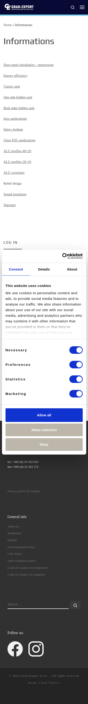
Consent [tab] (16, 269)
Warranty (10, 205)
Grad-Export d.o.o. (34, 675)
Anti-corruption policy (22, 560)
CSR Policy (15, 554)
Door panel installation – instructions (29, 65)
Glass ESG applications (19, 140)
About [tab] (72, 269)
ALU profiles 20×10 (17, 162)
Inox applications (15, 118)
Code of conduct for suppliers (26, 574)
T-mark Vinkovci (49, 682)
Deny (44, 444)
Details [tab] (44, 269)
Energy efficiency (15, 75)
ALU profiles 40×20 (17, 151)
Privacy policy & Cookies (24, 491)
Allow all (44, 415)
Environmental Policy (21, 547)
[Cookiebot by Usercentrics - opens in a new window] (63, 256)
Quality (12, 540)
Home (8, 25)
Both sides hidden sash (19, 108)
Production (14, 533)
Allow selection (44, 430)
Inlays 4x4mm (13, 129)
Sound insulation (15, 194)
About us (13, 526)
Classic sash (12, 86)
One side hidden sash (18, 97)
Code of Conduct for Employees (28, 567)
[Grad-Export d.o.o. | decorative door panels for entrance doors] (19, 7)
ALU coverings (14, 172)
